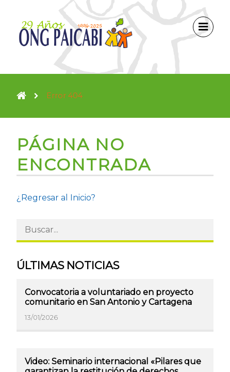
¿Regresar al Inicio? (56, 198)
